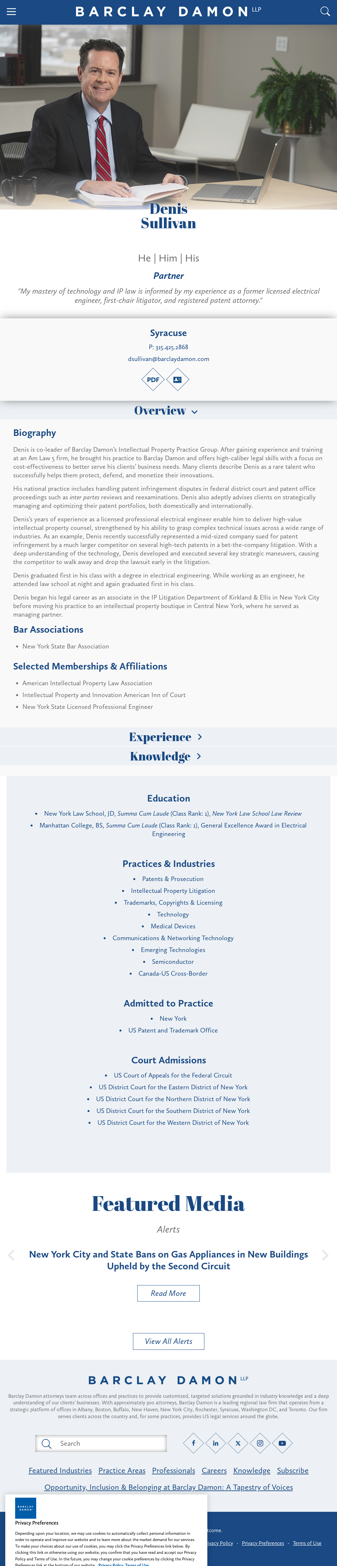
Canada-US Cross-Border (173, 973)
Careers (214, 1470)
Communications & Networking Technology (173, 938)
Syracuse (168, 333)
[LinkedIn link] (215, 1443)
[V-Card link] (177, 379)
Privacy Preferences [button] (263, 1543)
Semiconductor (173, 961)
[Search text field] (109, 1443)
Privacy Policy (218, 1543)
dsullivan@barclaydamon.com (168, 359)
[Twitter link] (238, 1443)
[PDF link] (153, 379)
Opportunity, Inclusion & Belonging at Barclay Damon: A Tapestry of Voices (168, 1487)
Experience (168, 736)
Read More (162, 1295)
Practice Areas (121, 1470)
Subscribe (293, 1470)
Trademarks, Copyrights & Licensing (173, 902)
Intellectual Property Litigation (173, 891)
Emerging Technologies (173, 950)
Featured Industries (60, 1470)
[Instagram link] (260, 1443)
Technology (173, 914)
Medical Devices (173, 926)
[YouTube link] (282, 1443)
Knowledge (168, 756)
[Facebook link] (193, 1443)
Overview (168, 410)
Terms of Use (307, 1543)
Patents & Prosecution (173, 879)
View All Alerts (169, 1341)
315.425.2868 (172, 347)
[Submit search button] (46, 1443)
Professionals (173, 1470)
